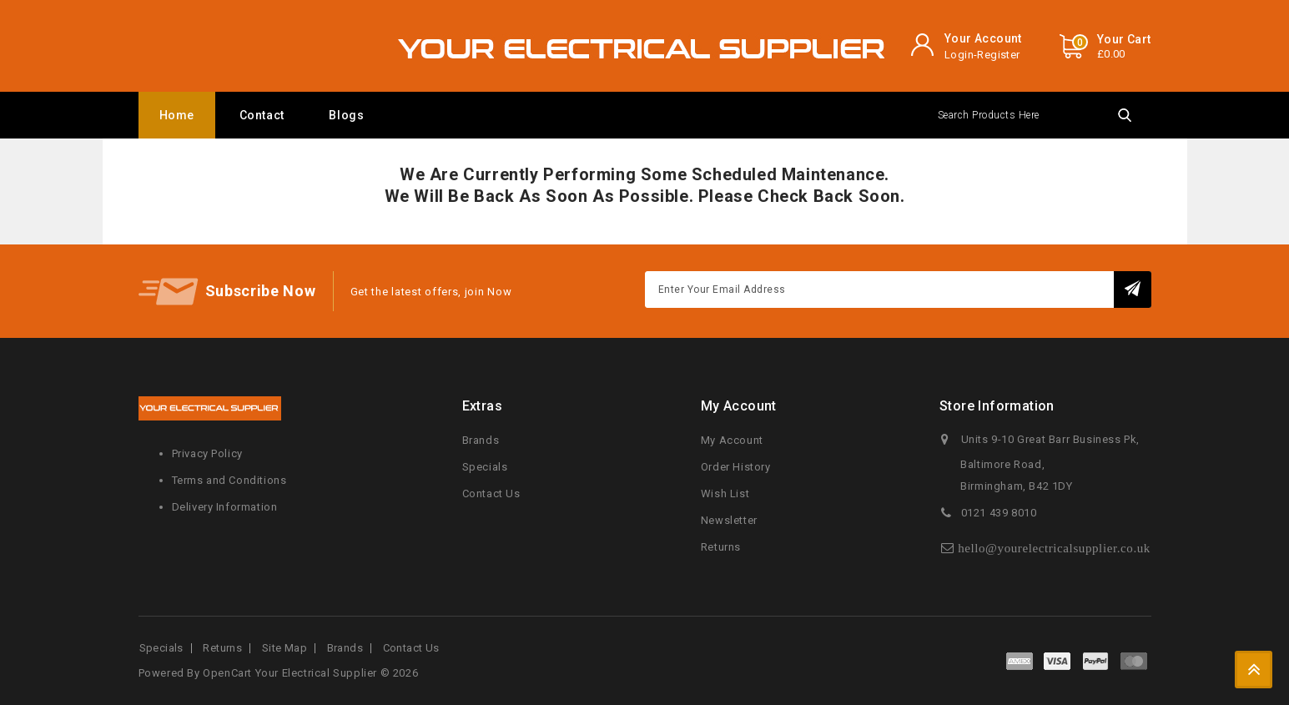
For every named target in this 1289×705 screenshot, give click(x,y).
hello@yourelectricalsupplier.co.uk (1054, 547)
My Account (732, 440)
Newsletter (729, 520)
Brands (481, 440)
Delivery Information (225, 507)
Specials (485, 467)
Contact (261, 115)
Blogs (346, 115)
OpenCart (227, 673)
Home (176, 115)
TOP (1253, 669)
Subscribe (1132, 289)
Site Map (284, 648)
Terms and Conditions (229, 480)
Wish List (725, 493)
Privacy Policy (207, 453)
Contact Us (491, 493)
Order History (736, 467)
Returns (721, 547)
